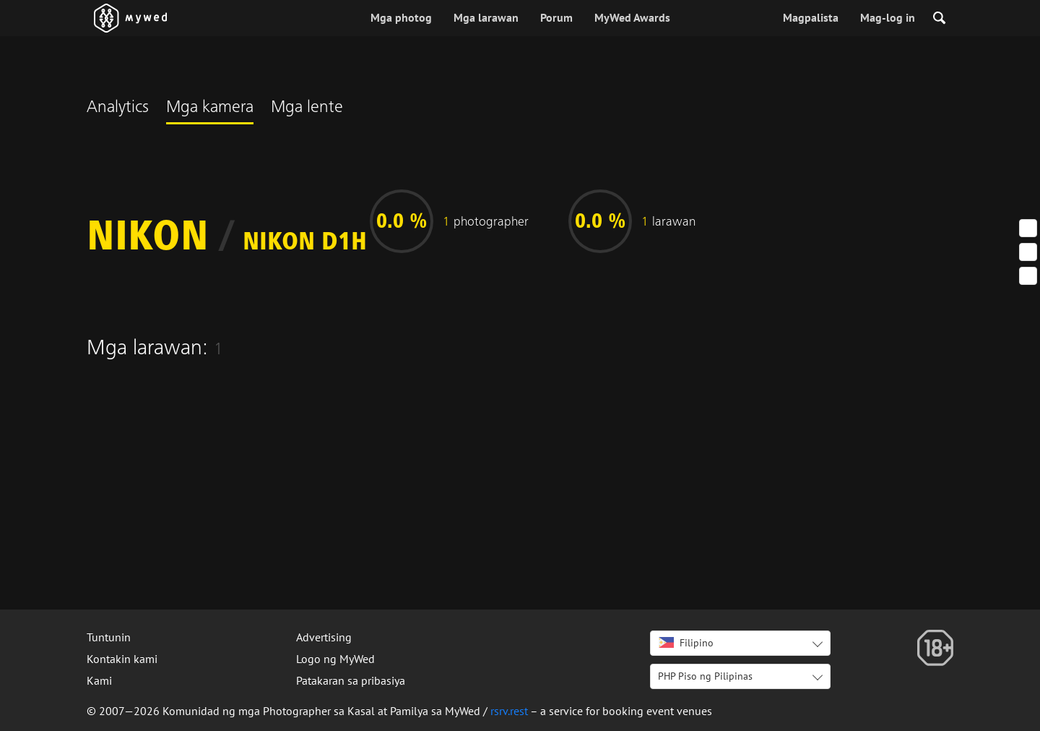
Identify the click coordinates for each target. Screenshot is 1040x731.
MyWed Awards (632, 17)
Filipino (686, 642)
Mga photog (401, 17)
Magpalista (810, 17)
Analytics (118, 108)
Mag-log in (887, 17)
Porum (556, 17)
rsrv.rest (509, 711)
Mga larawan (486, 17)
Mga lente (307, 108)
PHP (705, 676)
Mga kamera (210, 108)
